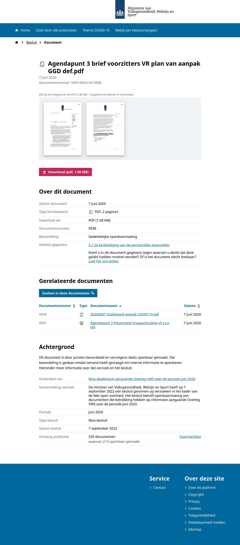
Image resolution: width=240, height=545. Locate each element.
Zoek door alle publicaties (56, 30)
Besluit (32, 42)
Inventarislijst (190, 437)
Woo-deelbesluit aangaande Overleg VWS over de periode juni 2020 (141, 379)
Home (22, 30)
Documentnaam (106, 305)
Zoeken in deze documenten (68, 293)
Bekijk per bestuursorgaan (137, 30)
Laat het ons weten (103, 261)
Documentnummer (57, 305)
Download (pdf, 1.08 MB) (65, 172)
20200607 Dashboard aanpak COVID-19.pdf (124, 314)
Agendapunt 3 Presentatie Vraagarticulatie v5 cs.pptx (129, 325)
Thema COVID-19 (96, 30)
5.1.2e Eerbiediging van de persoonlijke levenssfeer (129, 245)
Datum (192, 305)
